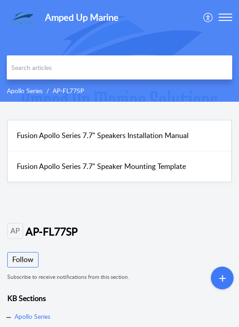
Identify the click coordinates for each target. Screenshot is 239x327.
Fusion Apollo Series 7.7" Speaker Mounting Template (101, 166)
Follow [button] (23, 259)
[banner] (119, 51)
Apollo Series (25, 90)
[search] (119, 67)
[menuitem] (208, 17)
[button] (208, 17)
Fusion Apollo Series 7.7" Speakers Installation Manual (103, 135)
